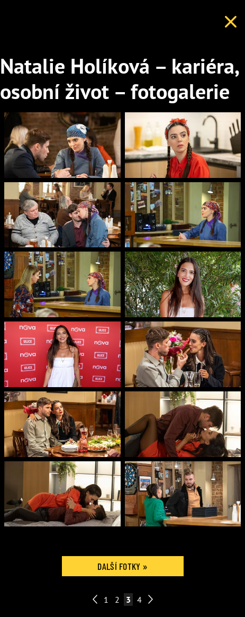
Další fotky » (122, 566)
